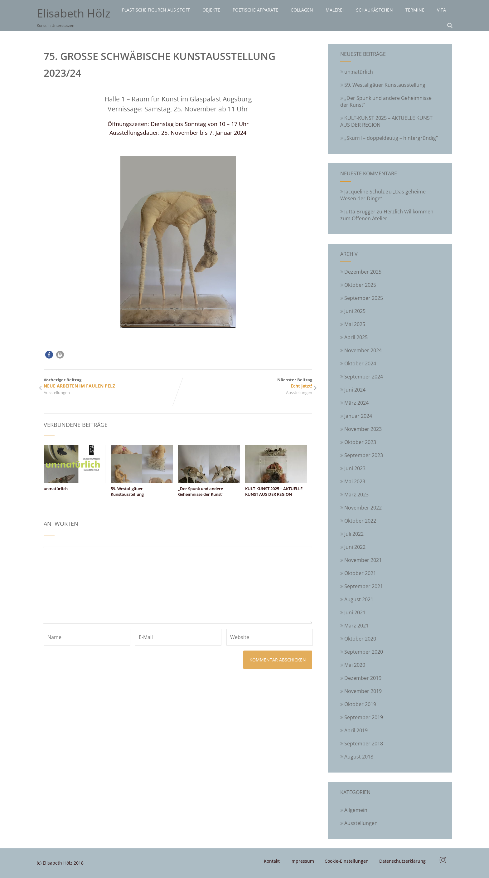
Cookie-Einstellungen (347, 861)
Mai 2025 (354, 324)
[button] (49, 355)
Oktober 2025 (360, 284)
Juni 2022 (355, 547)
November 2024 (363, 350)
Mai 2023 (354, 481)
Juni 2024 (355, 389)
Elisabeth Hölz (73, 13)
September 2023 (363, 455)
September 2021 (363, 586)
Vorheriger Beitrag (111, 383)
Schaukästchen (374, 10)
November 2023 (363, 429)
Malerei (335, 10)
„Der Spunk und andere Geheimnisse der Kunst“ (200, 491)
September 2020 (363, 651)
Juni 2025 (355, 311)
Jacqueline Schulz (364, 191)
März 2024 (356, 402)
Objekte (211, 10)
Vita (441, 10)
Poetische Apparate (255, 10)
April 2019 (356, 730)
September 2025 (363, 298)
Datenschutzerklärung (402, 861)
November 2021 (363, 560)
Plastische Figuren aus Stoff (156, 10)
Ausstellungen (57, 392)
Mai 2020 (354, 664)
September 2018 (363, 743)
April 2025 (356, 337)
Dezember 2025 (362, 271)
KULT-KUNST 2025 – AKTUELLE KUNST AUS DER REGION (274, 491)
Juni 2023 (355, 468)
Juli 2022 (354, 533)
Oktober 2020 (360, 638)
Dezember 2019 (362, 678)
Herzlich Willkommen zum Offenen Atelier (386, 215)
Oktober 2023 (360, 442)
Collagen (302, 10)
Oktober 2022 (360, 520)
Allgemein (353, 810)
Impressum (302, 861)
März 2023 (356, 494)
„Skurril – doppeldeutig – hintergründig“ (389, 137)
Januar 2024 (358, 415)
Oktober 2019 (360, 704)
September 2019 (363, 717)
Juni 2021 (355, 612)
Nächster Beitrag (245, 383)
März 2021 (356, 625)
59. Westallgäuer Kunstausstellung (127, 491)
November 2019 (363, 691)
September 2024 (363, 376)
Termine (414, 10)
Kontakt (272, 861)
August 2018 (358, 756)
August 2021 (358, 599)
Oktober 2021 (360, 573)
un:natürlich (56, 488)
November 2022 (363, 507)
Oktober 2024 (360, 363)
